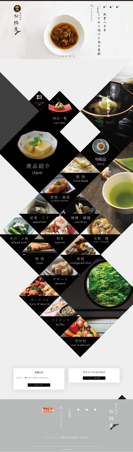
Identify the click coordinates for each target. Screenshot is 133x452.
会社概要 (118, 6)
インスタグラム (92, 13)
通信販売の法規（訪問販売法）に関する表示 (74, 437)
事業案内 (112, 6)
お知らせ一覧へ (39, 385)
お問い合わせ (98, 9)
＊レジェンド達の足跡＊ (94, 378)
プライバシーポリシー (52, 437)
